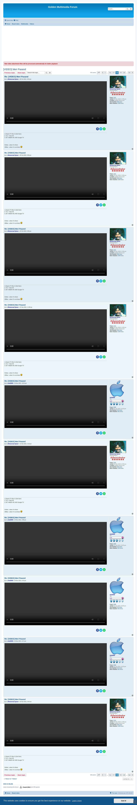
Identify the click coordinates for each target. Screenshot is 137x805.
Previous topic (9, 73)
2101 (114, 97)
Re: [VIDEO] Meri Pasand (16, 77)
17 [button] (113, 73)
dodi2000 (112, 397)
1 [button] (105, 73)
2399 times (121, 103)
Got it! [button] (123, 801)
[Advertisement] (68, 43)
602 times (120, 411)
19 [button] (120, 73)
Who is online (8, 784)
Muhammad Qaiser (115, 89)
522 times (119, 410)
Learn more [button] (77, 801)
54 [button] (129, 73)
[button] (98, 72)
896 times (119, 102)
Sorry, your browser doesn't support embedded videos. (55, 102)
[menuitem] (15, 20)
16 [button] (110, 73)
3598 (114, 407)
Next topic (21, 73)
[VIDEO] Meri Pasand (14, 69)
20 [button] (124, 73)
